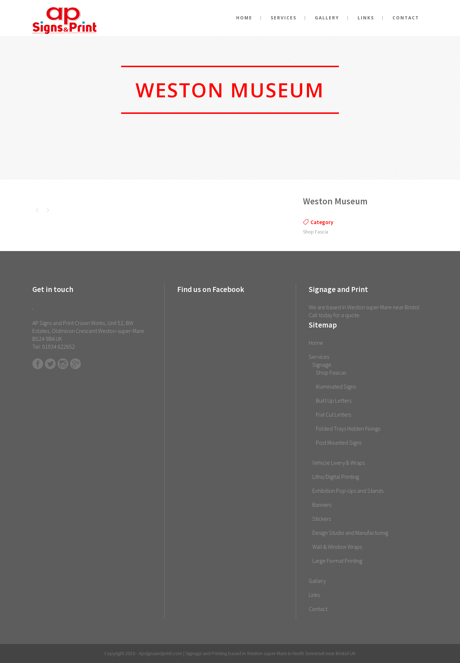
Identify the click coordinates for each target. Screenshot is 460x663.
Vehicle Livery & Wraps (338, 462)
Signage (321, 364)
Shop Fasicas (331, 372)
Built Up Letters (333, 400)
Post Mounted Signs (339, 442)
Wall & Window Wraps (337, 546)
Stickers (321, 518)
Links (314, 594)
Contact (318, 608)
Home (316, 342)
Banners (321, 504)
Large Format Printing (337, 560)
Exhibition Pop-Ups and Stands (347, 490)
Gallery (317, 580)
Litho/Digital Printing (335, 476)
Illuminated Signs (336, 386)
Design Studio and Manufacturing (350, 532)
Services (319, 356)
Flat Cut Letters (333, 414)
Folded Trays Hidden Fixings (348, 428)
